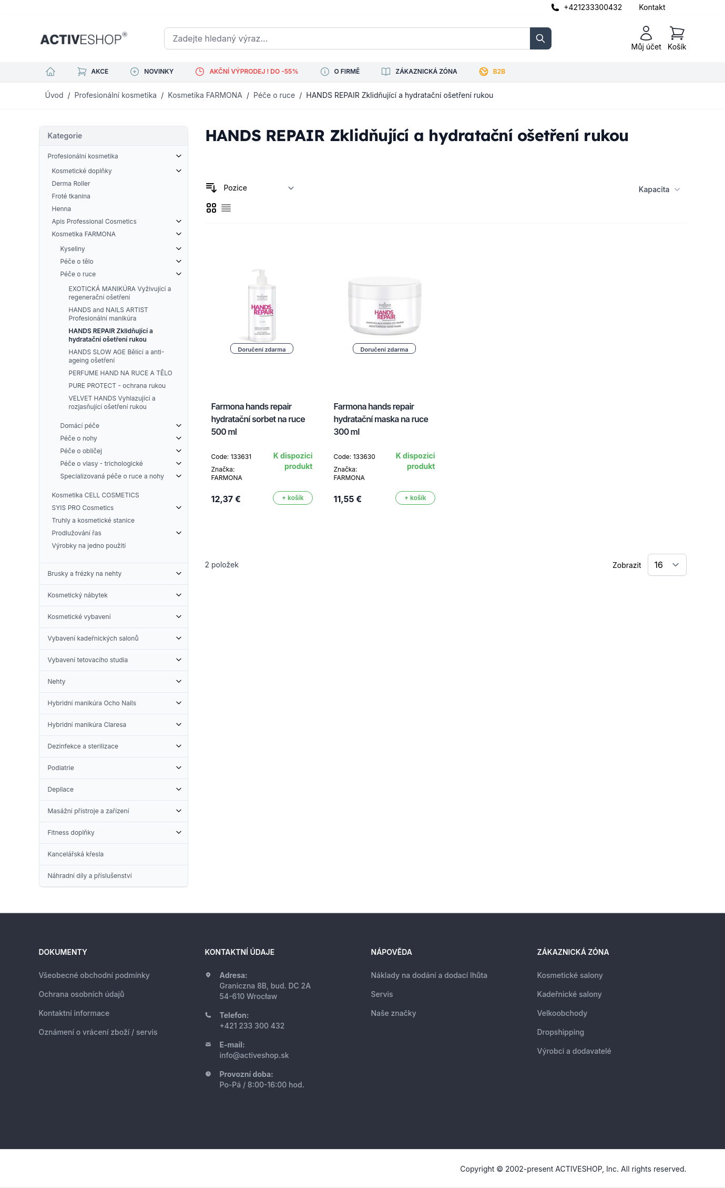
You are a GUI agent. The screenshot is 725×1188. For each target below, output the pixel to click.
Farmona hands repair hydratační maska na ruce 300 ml (381, 419)
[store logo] (83, 38)
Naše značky (393, 1013)
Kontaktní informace (74, 1013)
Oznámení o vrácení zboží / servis (98, 1031)
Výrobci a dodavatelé (574, 1050)
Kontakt (652, 7)
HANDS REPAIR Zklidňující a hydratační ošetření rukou (399, 95)
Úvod (54, 95)
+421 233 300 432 (252, 1025)
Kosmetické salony (570, 975)
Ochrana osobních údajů (82, 994)
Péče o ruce (274, 95)
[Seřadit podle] (259, 187)
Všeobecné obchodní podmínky (94, 975)
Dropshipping (561, 1031)
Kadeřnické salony (569, 994)
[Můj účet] (646, 38)
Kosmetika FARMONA (205, 95)
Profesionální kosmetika (116, 95)
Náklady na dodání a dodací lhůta (429, 975)
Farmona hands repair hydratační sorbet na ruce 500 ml (258, 419)
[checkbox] (211, 208)
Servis (382, 994)
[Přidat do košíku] (293, 498)
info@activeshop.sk (254, 1055)
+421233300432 (593, 7)
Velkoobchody (562, 1013)
